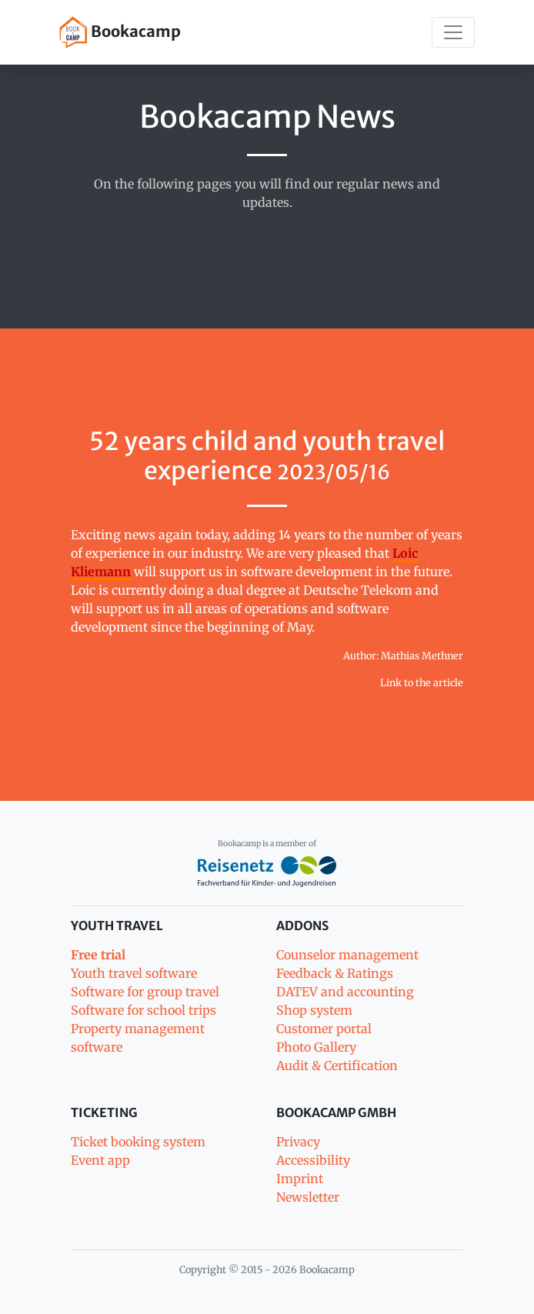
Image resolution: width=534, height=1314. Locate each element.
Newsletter (307, 1197)
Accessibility (313, 1160)
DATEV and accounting (345, 991)
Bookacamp (120, 32)
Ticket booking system (138, 1141)
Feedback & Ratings (334, 973)
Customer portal (324, 1028)
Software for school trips (143, 1010)
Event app (100, 1160)
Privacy (298, 1141)
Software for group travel (145, 991)
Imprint (299, 1178)
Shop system (314, 1010)
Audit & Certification (337, 1065)
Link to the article (421, 682)
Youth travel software (134, 973)
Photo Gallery (316, 1047)
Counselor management (347, 954)
